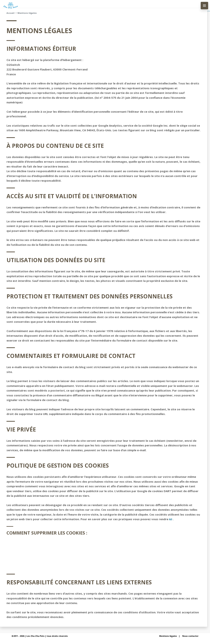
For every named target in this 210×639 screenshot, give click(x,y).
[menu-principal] (204, 5)
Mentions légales (168, 636)
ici (170, 519)
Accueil (11, 13)
